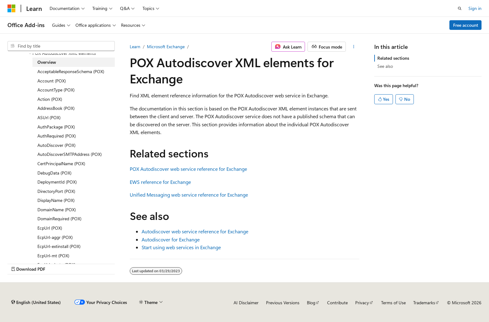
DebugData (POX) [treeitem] (54, 173)
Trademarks (424, 303)
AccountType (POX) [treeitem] (56, 90)
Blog (311, 303)
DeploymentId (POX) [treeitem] (57, 182)
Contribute (337, 303)
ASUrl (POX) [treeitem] (49, 117)
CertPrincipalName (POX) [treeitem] (61, 163)
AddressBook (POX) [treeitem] (56, 108)
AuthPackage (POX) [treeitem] (56, 127)
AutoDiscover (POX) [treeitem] (56, 145)
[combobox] (61, 46)
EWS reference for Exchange (160, 182)
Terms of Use (393, 303)
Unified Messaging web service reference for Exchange (189, 194)
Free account (465, 25)
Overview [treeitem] (46, 62)
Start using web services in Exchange (181, 247)
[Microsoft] (11, 8)
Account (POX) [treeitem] (51, 81)
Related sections (393, 58)
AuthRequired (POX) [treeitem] (56, 136)
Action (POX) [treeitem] (49, 99)
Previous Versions (282, 303)
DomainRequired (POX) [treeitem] (59, 219)
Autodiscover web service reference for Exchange (195, 231)
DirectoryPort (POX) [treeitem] (56, 191)
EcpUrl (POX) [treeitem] (49, 228)
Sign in (475, 8)
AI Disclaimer (246, 303)
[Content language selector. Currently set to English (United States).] (36, 302)
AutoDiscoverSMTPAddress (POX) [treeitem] (69, 154)
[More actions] (353, 47)
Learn (135, 46)
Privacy (362, 303)
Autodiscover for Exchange (171, 239)
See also (385, 66)
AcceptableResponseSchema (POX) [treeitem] (70, 71)
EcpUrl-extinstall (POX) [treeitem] (58, 246)
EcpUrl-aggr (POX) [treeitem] (55, 237)
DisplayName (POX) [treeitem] (56, 200)
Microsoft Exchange (166, 46)
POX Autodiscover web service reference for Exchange (188, 169)
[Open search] (459, 8)
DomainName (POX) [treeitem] (56, 209)
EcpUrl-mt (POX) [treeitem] (53, 256)
